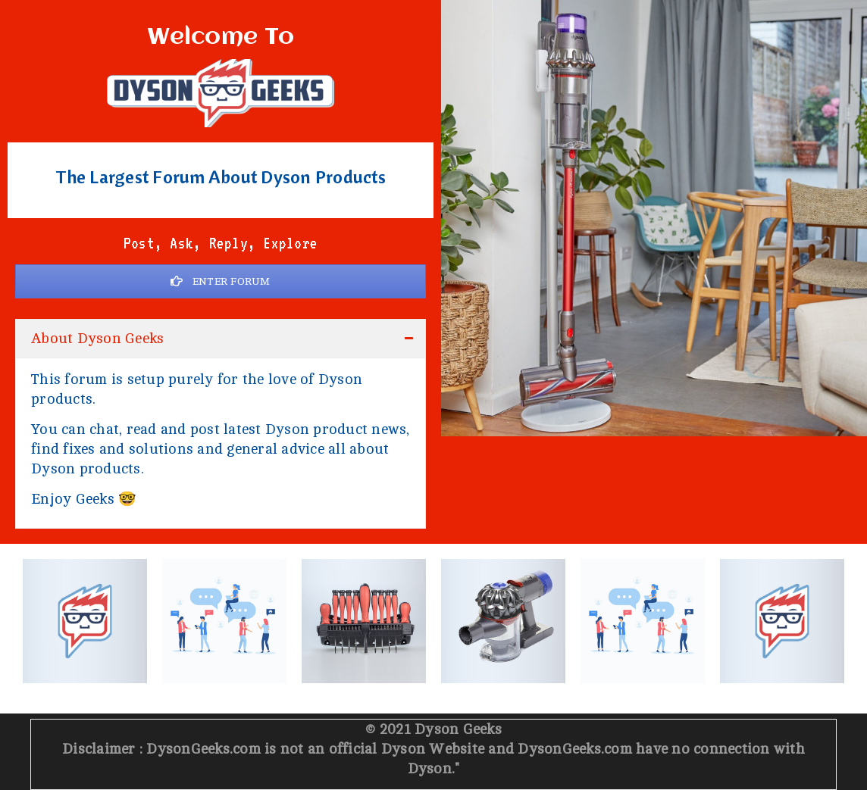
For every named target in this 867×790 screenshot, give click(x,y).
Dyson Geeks (458, 729)
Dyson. (431, 768)
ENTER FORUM (220, 281)
